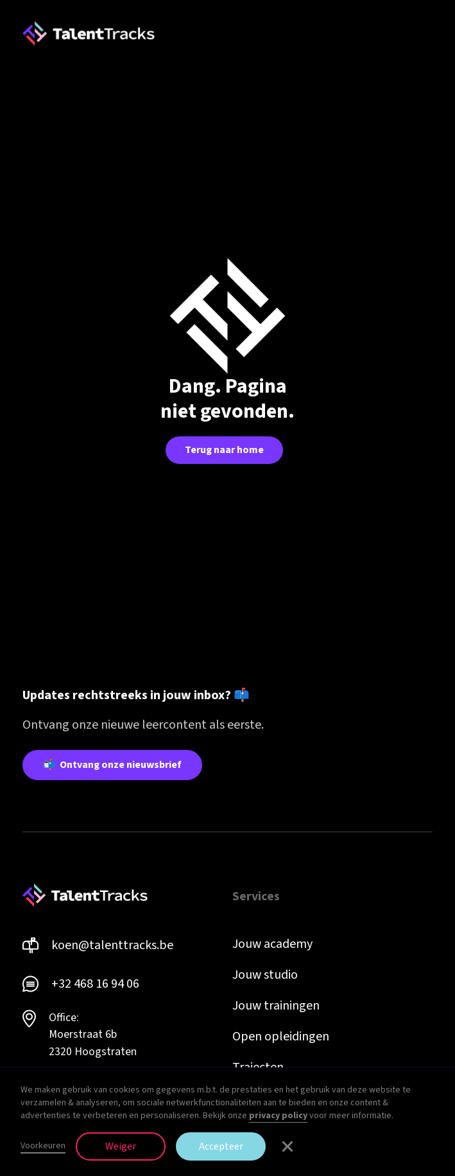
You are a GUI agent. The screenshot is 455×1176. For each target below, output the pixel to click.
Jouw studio (265, 975)
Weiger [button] (120, 1146)
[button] (425, 33)
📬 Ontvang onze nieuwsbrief (112, 765)
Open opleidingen (280, 1037)
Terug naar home (224, 450)
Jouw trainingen (276, 1006)
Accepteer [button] (221, 1146)
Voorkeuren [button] (43, 1145)
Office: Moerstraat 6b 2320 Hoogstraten (93, 1035)
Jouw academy (272, 944)
